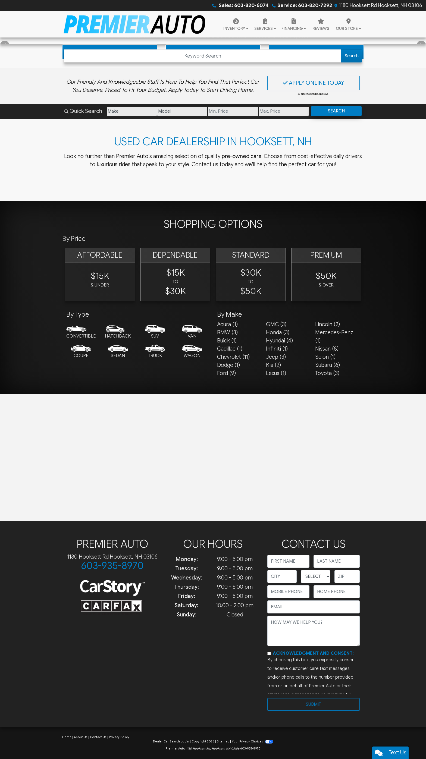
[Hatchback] (118, 332)
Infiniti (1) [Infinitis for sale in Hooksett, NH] (277, 348)
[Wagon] (192, 351)
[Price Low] (233, 111)
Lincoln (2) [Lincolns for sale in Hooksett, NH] (327, 324)
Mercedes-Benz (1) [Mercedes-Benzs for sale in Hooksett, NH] (334, 336)
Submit (313, 704)
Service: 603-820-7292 (304, 5)
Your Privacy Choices (252, 741)
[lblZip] (347, 576)
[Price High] (283, 111)
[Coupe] (81, 351)
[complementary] (409, 742)
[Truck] (155, 351)
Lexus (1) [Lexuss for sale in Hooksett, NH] (276, 373)
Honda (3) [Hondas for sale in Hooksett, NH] (277, 332)
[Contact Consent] (269, 653)
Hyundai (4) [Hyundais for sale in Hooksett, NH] (279, 340)
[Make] (131, 111)
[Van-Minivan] (192, 332)
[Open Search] (203, 55)
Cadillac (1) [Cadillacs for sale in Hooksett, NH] (229, 348)
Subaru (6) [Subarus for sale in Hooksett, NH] (327, 365)
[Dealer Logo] (134, 24)
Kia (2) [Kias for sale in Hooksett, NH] (273, 365)
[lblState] (315, 576)
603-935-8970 (112, 565)
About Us (80, 737)
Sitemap (223, 741)
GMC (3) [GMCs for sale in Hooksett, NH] (276, 324)
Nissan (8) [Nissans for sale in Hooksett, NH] (327, 348)
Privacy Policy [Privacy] (119, 737)
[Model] (182, 111)
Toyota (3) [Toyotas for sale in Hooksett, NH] (327, 373)
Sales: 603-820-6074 (243, 5)
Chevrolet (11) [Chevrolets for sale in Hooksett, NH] (233, 357)
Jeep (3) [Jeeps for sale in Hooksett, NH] (276, 357)
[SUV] (155, 332)
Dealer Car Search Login (171, 741)
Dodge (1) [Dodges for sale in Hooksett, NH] (228, 365)
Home (66, 737)
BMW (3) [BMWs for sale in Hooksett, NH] (227, 332)
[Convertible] (81, 332)
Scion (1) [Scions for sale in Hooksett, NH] (325, 357)
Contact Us (98, 737)
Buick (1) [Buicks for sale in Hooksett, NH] (227, 340)
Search (352, 56)
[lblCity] (282, 576)
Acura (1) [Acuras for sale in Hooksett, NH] (227, 324)
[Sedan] (118, 351)
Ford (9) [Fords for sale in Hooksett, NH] (226, 373)
